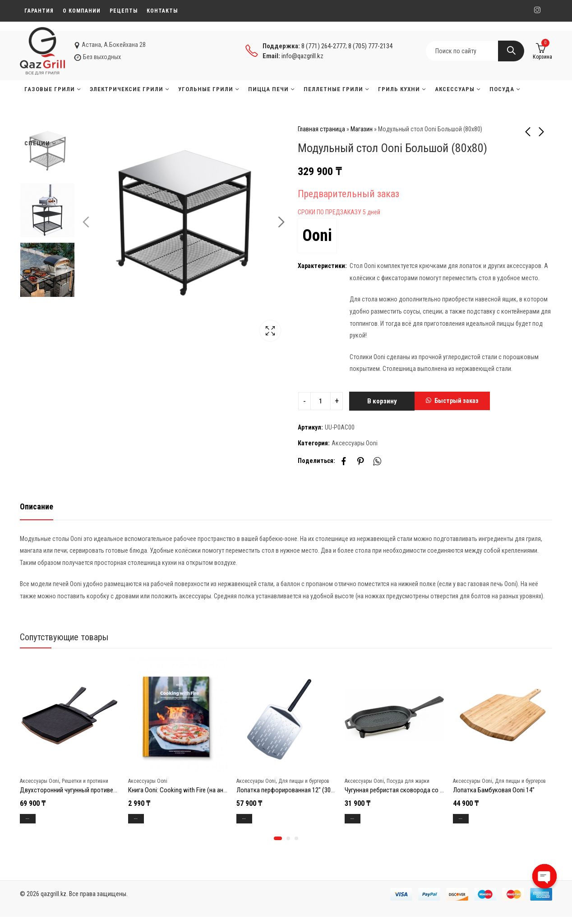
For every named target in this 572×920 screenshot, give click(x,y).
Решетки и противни (85, 780)
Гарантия (39, 11)
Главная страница (321, 129)
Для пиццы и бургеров (303, 780)
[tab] (36, 507)
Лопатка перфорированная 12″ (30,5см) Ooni (297, 790)
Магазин (362, 129)
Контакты (162, 11)
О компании (82, 11)
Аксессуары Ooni (355, 443)
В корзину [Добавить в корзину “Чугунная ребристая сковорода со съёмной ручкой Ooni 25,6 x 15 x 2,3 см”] (361, 819)
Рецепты (124, 11)
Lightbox (265, 331)
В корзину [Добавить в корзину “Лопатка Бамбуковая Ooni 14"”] (470, 819)
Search (511, 51)
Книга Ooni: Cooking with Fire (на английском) (189, 790)
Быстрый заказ (456, 400)
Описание (36, 506)
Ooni (317, 235)
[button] (452, 401)
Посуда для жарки (408, 780)
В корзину (382, 401)
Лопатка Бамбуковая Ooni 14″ (494, 790)
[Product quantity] (320, 401)
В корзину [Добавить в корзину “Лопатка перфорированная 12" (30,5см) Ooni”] (253, 819)
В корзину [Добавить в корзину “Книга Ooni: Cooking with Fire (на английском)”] (145, 819)
